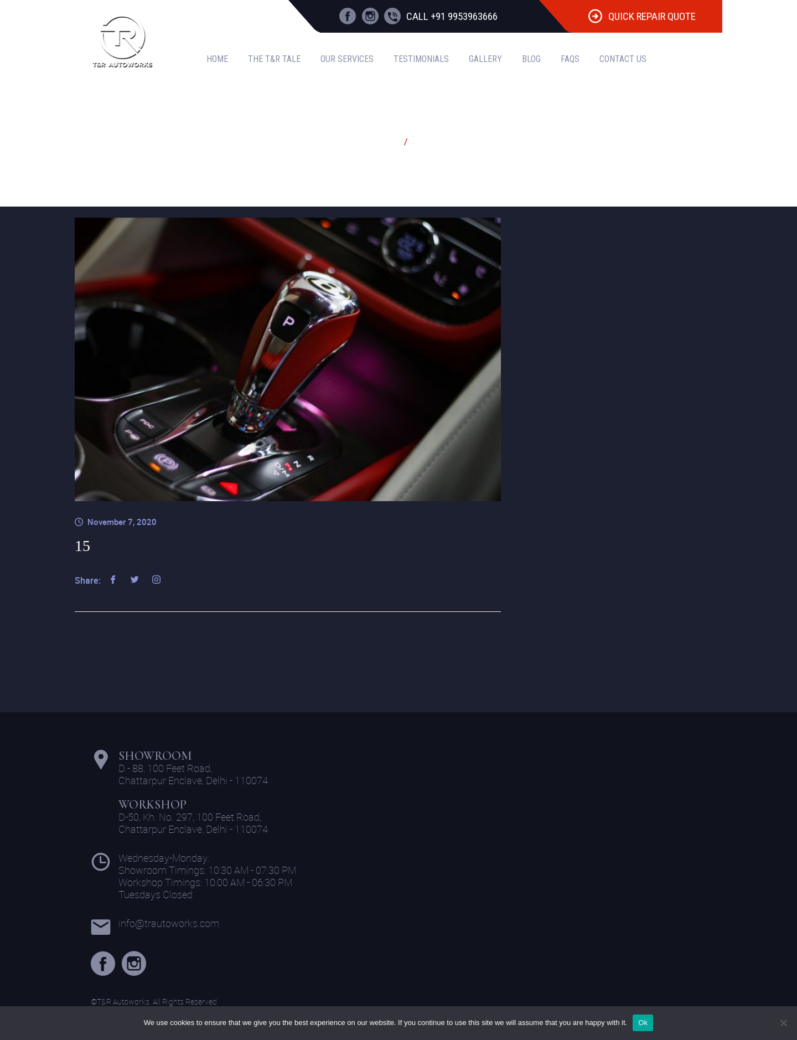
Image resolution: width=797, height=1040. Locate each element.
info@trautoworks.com (168, 923)
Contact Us (622, 59)
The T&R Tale (274, 59)
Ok (643, 1022)
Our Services (347, 59)
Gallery (485, 59)
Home (217, 59)
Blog (531, 59)
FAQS (570, 59)
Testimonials (421, 59)
